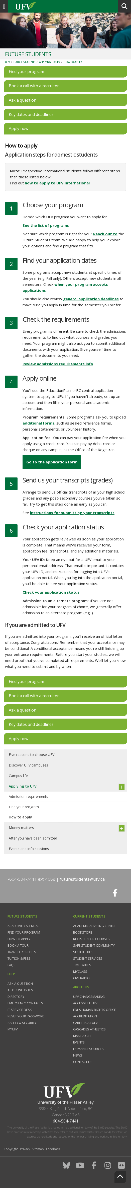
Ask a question (20, 983)
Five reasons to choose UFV (31, 754)
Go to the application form (51, 461)
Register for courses (91, 939)
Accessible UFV (85, 1003)
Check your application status (51, 592)
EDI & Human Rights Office (94, 1009)
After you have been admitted (33, 838)
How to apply (73, 62)
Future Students (24, 62)
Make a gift (82, 1035)
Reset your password (26, 1016)
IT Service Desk (20, 1009)
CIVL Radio (81, 978)
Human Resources (88, 1048)
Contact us (82, 1062)
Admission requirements (28, 796)
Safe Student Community (94, 945)
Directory (16, 996)
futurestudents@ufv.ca (82, 879)
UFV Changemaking (89, 996)
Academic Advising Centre (94, 926)
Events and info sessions (29, 848)
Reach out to (105, 233)
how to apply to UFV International (57, 182)
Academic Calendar (24, 926)
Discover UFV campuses (28, 765)
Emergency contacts (25, 1003)
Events (79, 1042)
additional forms (38, 423)
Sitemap (38, 1149)
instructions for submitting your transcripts (72, 512)
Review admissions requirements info (58, 363)
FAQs (12, 965)
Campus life (18, 775)
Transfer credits (22, 952)
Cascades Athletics (89, 1029)
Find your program (24, 806)
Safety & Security (22, 1022)
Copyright (11, 1149)
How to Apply (19, 939)
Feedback (53, 1149)
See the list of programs (46, 225)
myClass (80, 971)
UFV (7, 62)
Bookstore (82, 932)
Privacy (25, 1149)
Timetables (82, 965)
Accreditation (85, 1016)
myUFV (13, 1029)
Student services (87, 958)
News (77, 1055)
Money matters (21, 827)
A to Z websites (20, 990)
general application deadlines (91, 298)
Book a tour (18, 945)
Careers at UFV (85, 1022)
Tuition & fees (19, 958)
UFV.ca (45, 6)
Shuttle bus (83, 952)
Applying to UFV (49, 62)
